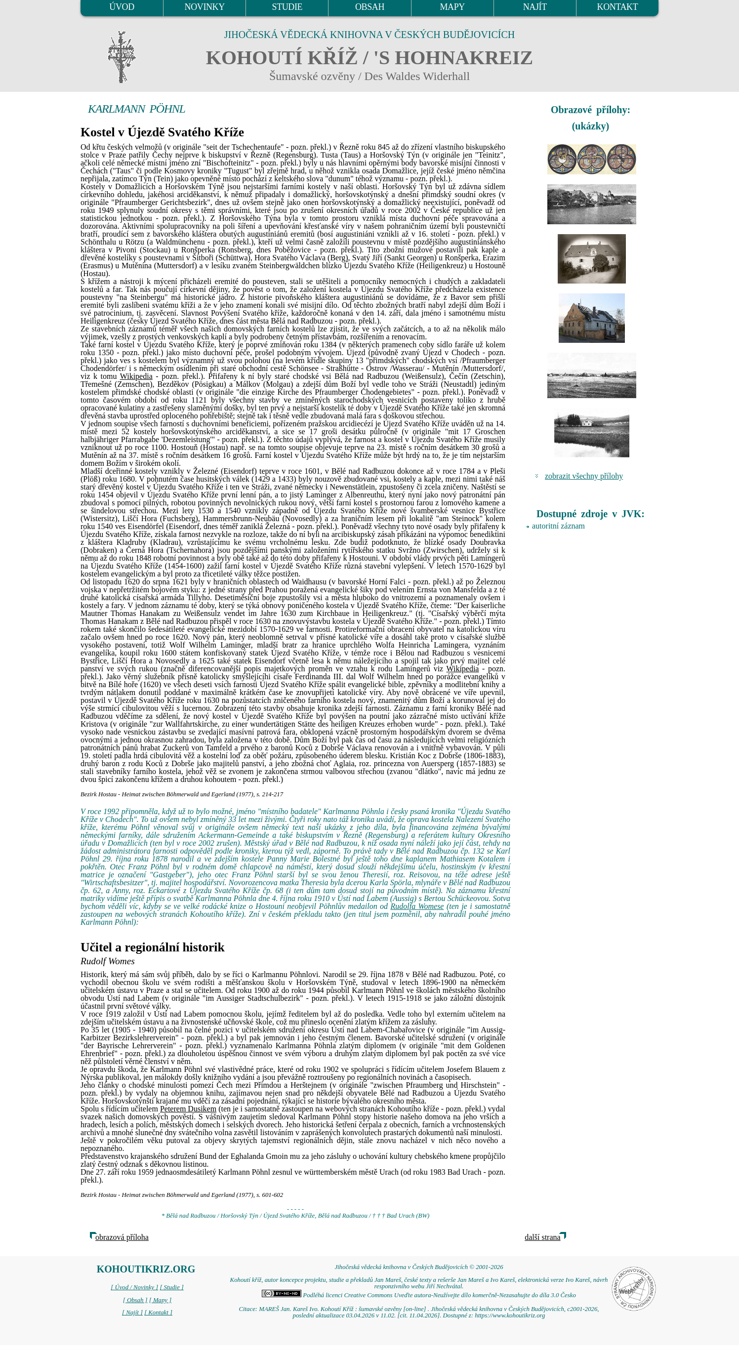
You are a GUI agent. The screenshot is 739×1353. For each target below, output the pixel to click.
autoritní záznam (558, 526)
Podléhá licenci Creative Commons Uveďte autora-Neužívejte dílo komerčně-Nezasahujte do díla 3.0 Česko (419, 1295)
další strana (542, 1237)
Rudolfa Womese (417, 906)
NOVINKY (205, 7)
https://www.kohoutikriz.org (510, 1315)
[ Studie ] (171, 1287)
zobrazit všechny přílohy (584, 476)
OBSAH (369, 7)
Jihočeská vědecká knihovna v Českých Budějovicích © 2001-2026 (418, 1267)
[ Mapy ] (160, 1300)
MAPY (452, 7)
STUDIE (287, 7)
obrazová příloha (122, 1237)
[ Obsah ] (135, 1300)
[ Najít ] (132, 1312)
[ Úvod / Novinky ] (134, 1287)
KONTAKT (617, 7)
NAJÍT (535, 7)
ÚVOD (121, 7)
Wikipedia (136, 376)
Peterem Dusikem (188, 1109)
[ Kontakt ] (158, 1312)
